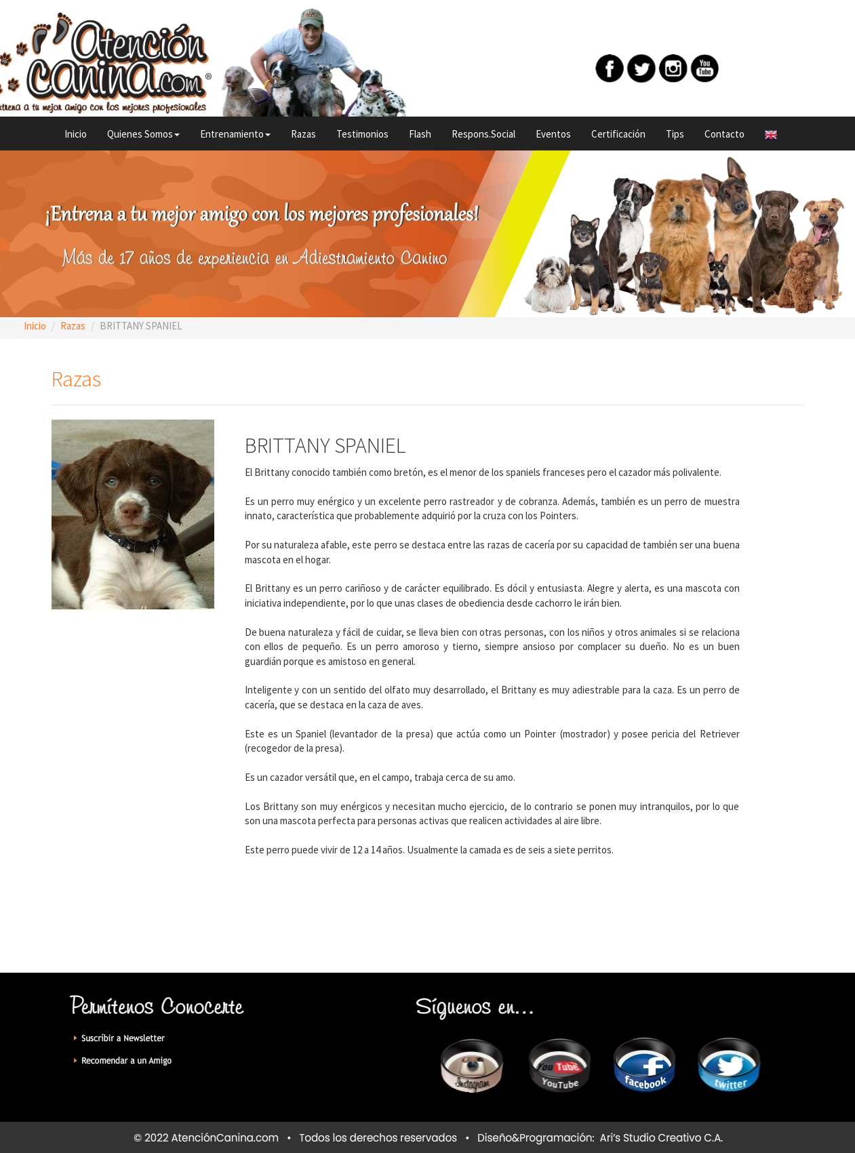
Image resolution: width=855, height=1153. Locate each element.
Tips (675, 133)
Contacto (724, 133)
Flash (420, 133)
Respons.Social (483, 133)
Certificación (618, 133)
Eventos (553, 133)
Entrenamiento (235, 133)
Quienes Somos (143, 133)
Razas (303, 133)
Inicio (75, 133)
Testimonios (362, 133)
